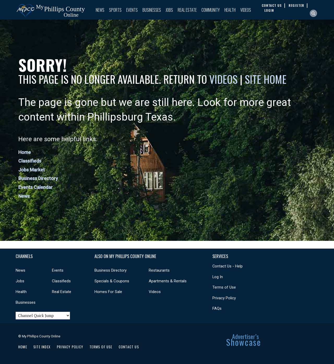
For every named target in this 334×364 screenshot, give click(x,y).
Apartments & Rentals (168, 281)
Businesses (151, 10)
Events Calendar (35, 187)
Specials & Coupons (111, 281)
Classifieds (29, 161)
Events (132, 10)
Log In (217, 277)
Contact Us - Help (227, 266)
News (100, 10)
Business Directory (38, 178)
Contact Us (129, 346)
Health (230, 10)
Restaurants (159, 270)
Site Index (42, 346)
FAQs (217, 308)
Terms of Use (224, 287)
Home (24, 152)
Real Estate (187, 10)
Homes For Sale (108, 291)
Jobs (169, 10)
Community (210, 10)
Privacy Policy (224, 298)
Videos (245, 10)
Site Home (266, 79)
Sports (115, 10)
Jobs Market (31, 169)
